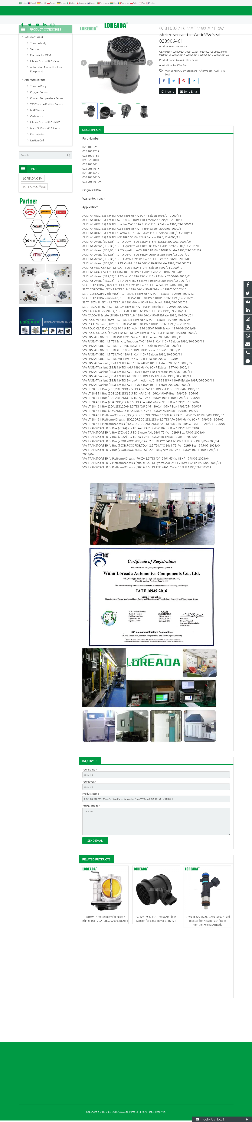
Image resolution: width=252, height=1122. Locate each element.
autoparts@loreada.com (62, 11)
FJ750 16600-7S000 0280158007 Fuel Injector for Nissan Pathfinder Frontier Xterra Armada (207, 958)
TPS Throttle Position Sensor (46, 134)
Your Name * (89, 799)
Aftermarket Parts (35, 110)
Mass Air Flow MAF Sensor (45, 158)
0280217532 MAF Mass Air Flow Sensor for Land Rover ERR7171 (156, 956)
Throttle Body (38, 116)
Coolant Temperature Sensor (47, 128)
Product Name (90, 826)
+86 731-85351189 (32, 11)
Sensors (34, 79)
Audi (216, 101)
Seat (167, 105)
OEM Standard (188, 101)
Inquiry (167, 122)
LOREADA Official (34, 217)
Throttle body (38, 73)
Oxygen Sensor (39, 122)
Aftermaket (205, 101)
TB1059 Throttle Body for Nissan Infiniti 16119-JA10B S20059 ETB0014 (105, 956)
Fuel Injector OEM (40, 85)
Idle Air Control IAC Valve (44, 91)
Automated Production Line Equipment (46, 100)
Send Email (189, 122)
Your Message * (91, 839)
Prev (84, 93)
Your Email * (89, 813)
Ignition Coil (37, 171)
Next (150, 93)
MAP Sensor (37, 140)
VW (223, 101)
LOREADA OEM (34, 67)
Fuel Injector (37, 165)
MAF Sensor (172, 101)
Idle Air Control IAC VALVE (45, 152)
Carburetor (36, 146)
